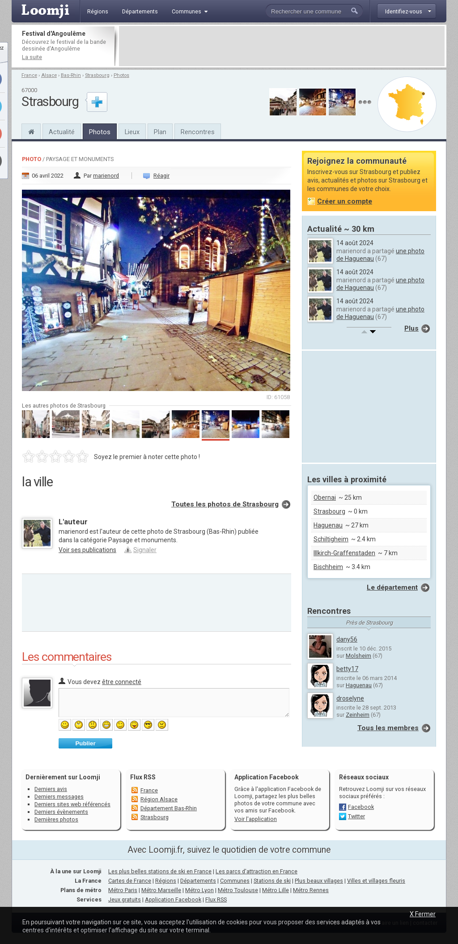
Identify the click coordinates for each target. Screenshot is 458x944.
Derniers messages (59, 796)
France (29, 75)
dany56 (346, 639)
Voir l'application (255, 819)
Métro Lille (275, 890)
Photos (121, 75)
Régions (165, 880)
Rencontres (198, 132)
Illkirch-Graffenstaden (344, 553)
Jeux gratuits (124, 899)
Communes (235, 880)
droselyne (350, 698)
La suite (32, 57)
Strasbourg (97, 75)
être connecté (121, 681)
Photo (31, 159)
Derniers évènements (61, 811)
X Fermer (423, 914)
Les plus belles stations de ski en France (160, 871)
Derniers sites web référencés (72, 804)
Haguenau (328, 525)
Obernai (325, 497)
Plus (411, 328)
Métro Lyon (199, 890)
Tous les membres (388, 728)
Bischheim (328, 566)
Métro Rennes (311, 890)
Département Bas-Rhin (168, 808)
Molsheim (358, 655)
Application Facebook (173, 899)
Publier (85, 743)
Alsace (49, 75)
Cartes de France (129, 880)
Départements (198, 880)
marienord (106, 175)
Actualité (62, 132)
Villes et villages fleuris (376, 880)
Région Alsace (159, 799)
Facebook (361, 807)
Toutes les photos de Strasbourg (225, 504)
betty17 (347, 668)
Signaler (145, 549)
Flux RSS (143, 777)
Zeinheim (357, 714)
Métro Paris (122, 890)
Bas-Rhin (71, 75)
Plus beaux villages (319, 880)
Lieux (132, 132)
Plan (160, 132)
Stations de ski (272, 880)
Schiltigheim (331, 539)
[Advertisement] (282, 46)
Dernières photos (56, 819)
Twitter (356, 816)
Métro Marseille (161, 890)
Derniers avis (50, 789)
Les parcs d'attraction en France (256, 871)
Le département (392, 587)
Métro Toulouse (238, 890)
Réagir (161, 175)
